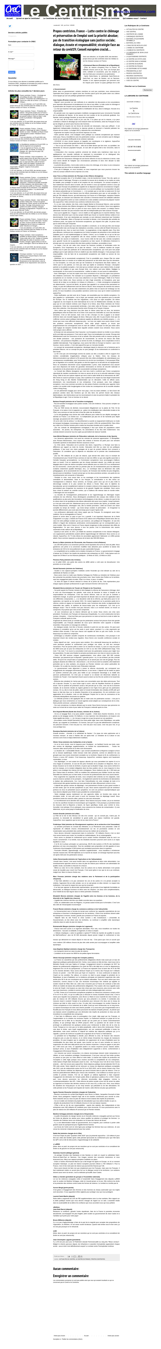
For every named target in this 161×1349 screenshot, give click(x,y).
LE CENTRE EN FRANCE (83, 1259)
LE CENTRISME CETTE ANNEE (136, 68)
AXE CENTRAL (131, 32)
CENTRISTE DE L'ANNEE (134, 34)
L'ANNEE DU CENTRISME (134, 48)
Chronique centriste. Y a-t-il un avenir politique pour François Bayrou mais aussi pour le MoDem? (33, 255)
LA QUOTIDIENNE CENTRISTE (136, 56)
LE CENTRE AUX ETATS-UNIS (136, 59)
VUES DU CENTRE (132, 80)
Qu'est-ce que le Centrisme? (28, 18)
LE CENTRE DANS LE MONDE (136, 61)
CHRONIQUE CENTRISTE (134, 36)
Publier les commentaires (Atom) (72, 1339)
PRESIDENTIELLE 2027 (134, 71)
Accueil (9, 18)
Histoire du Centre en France (85, 18)
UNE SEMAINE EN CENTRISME (136, 78)
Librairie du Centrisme (110, 18)
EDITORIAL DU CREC (133, 43)
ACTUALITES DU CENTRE (67, 1259)
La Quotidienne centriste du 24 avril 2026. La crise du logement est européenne (34, 145)
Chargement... (12, 36)
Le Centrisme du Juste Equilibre (56, 18)
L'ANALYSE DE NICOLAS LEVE (136, 45)
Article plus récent (59, 1336)
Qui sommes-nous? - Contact (135, 18)
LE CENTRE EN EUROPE (134, 64)
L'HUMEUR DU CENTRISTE (135, 50)
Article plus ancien (113, 1336)
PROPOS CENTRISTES (98, 1259)
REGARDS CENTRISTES (134, 76)
